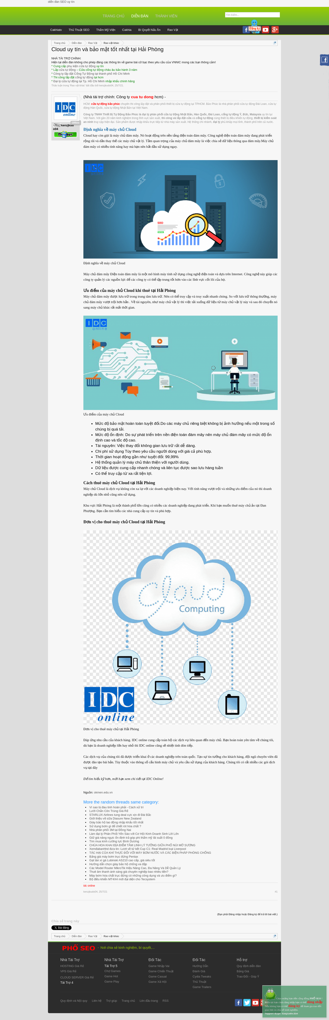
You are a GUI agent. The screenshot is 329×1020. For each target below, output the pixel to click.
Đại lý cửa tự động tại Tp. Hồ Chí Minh (79, 81)
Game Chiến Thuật (161, 971)
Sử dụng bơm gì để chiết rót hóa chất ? (115, 826)
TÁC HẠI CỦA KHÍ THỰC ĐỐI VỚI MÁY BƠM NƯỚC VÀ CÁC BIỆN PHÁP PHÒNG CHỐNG (150, 852)
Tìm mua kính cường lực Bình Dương (114, 841)
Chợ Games (112, 971)
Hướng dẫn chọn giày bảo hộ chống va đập (118, 864)
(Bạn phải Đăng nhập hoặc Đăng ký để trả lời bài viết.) (247, 914)
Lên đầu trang (149, 1000)
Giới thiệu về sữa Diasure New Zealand (115, 818)
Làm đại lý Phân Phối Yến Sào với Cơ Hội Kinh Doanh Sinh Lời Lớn (134, 833)
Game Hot (111, 976)
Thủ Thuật (199, 981)
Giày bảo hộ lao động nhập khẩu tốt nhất (116, 822)
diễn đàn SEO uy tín (61, 1)
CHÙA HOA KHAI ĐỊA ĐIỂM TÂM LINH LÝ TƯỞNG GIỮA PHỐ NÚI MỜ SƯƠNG (142, 845)
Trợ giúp (111, 1000)
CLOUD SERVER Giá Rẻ (77, 977)
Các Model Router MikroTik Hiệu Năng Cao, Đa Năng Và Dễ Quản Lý (135, 868)
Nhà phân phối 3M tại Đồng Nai (110, 830)
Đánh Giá (199, 971)
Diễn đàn (140, 16)
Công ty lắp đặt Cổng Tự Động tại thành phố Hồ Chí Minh (91, 73)
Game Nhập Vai (159, 966)
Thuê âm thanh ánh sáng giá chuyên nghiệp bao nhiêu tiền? (128, 871)
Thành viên (166, 16)
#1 (276, 891)
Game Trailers (202, 987)
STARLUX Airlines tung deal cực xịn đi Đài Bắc (120, 815)
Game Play (111, 981)
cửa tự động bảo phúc (105, 104)
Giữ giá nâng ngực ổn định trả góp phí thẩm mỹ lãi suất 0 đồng (130, 837)
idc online (89, 885)
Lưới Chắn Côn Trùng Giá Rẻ (108, 811)
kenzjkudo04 (106, 85)
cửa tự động (67, 69)
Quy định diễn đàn (249, 966)
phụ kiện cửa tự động (81, 66)
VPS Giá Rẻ (68, 971)
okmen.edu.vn (103, 792)
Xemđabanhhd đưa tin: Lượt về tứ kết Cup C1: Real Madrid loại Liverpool (137, 849)
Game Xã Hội (158, 981)
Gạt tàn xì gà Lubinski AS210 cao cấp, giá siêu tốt (122, 860)
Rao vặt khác (77, 85)
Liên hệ (96, 1000)
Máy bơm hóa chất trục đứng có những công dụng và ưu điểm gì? (133, 875)
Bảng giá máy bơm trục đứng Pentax (113, 856)
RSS (165, 1000)
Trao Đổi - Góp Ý (248, 976)
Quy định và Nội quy (73, 1000)
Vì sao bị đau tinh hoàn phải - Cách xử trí (116, 807)
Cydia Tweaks (202, 976)
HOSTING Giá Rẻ (72, 966)
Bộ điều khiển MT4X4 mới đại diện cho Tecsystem (122, 879)
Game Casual (158, 976)
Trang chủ (114, 16)
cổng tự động (84, 77)
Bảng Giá (243, 971)
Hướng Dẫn (200, 966)
